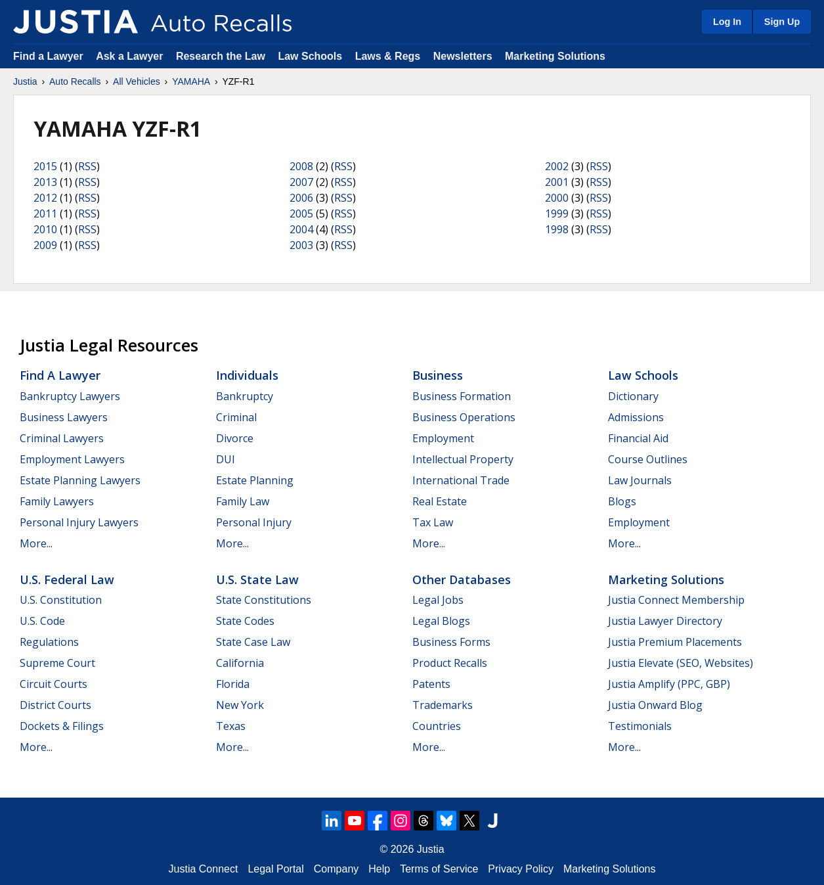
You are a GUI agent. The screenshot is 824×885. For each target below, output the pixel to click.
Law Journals (640, 480)
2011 (45, 213)
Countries (436, 726)
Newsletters (462, 56)
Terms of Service (439, 868)
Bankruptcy (244, 396)
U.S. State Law (257, 579)
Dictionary (633, 396)
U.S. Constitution (61, 600)
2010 (45, 229)
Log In (727, 21)
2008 (301, 166)
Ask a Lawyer (131, 56)
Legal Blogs (441, 621)
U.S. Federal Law (67, 579)
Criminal (236, 417)
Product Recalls (449, 663)
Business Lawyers (64, 417)
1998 (557, 229)
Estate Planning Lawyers (80, 480)
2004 (301, 229)
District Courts (55, 705)
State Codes (245, 621)
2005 (301, 213)
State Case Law (253, 642)
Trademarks (442, 705)
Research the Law (220, 56)
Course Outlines (647, 459)
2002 (557, 166)
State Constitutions (263, 600)
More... (36, 543)
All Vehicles (136, 81)
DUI (225, 459)
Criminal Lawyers (62, 438)
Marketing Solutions (555, 56)
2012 (45, 198)
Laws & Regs (388, 56)
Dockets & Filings (62, 726)
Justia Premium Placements (675, 642)
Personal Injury (254, 522)
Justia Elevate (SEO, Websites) (680, 663)
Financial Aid (638, 438)
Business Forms (451, 642)
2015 (45, 166)
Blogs (622, 501)
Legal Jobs (438, 600)
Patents (431, 684)
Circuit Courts (53, 684)
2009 (45, 245)
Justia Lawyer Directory (665, 621)
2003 (301, 245)
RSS (87, 166)
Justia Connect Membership (676, 600)
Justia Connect (203, 868)
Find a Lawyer (48, 56)
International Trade (461, 480)
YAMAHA (191, 81)
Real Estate (439, 501)
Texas (231, 726)
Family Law (242, 501)
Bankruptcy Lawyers (70, 396)
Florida (232, 684)
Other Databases (461, 579)
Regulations (49, 642)
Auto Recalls (75, 81)
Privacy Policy (520, 868)
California (240, 663)
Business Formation (461, 396)
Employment (443, 438)
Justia (25, 81)
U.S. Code (42, 621)
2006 (301, 198)
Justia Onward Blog (655, 705)
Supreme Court (57, 663)
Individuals (247, 375)
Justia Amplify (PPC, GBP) (669, 684)
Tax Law (432, 522)
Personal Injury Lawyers (79, 522)
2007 (301, 182)
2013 (45, 182)
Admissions (636, 417)
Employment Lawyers (72, 459)
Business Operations (463, 417)
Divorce (234, 438)
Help (379, 868)
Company (336, 868)
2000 (557, 198)
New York (240, 705)
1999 (557, 213)
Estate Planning (254, 480)
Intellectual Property (462, 459)
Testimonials (640, 726)
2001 (557, 182)
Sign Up (782, 21)
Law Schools (310, 56)
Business (437, 375)
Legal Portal (275, 868)
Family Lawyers (57, 501)
